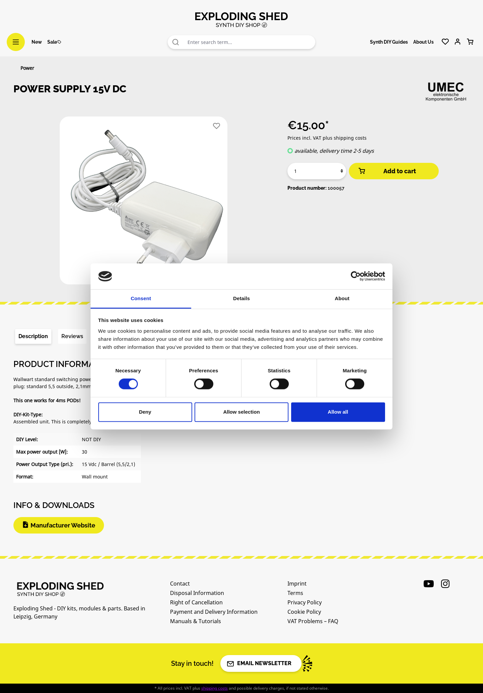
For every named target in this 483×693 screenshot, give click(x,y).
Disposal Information (197, 593)
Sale (54, 42)
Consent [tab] (141, 298)
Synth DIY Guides (389, 42)
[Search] (175, 42)
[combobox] (249, 42)
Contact (180, 583)
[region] (144, 203)
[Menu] (16, 42)
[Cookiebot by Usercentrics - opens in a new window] (355, 276)
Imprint (297, 583)
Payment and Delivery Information (214, 611)
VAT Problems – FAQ (312, 621)
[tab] (33, 336)
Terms (295, 593)
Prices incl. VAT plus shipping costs (327, 138)
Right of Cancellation (196, 602)
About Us (423, 42)
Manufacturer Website (63, 525)
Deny (145, 412)
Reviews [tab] (72, 336)
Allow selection (241, 412)
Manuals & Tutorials (195, 621)
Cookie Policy (304, 611)
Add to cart (387, 171)
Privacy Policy (304, 602)
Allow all (338, 412)
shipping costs (214, 688)
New (37, 42)
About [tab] (342, 298)
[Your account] (457, 42)
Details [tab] (241, 298)
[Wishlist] (445, 42)
